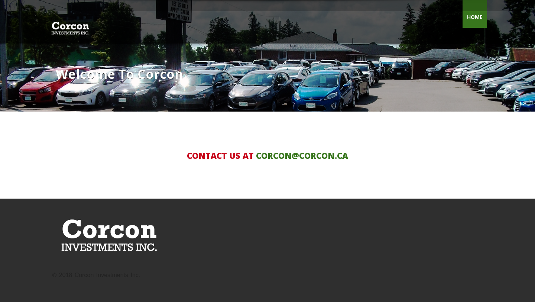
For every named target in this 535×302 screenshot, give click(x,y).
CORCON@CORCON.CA (302, 155)
